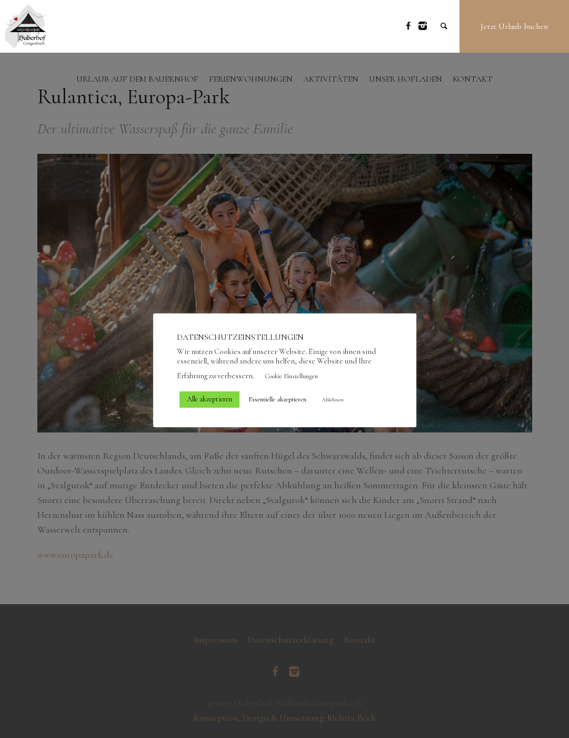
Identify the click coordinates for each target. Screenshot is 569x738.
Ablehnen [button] (333, 399)
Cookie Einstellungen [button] (291, 376)
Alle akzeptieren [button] (209, 399)
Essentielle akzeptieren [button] (277, 399)
